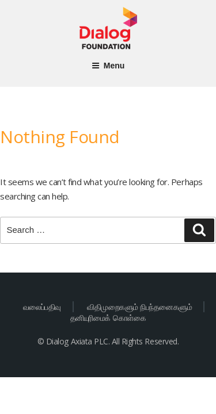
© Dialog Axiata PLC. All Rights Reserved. (108, 341)
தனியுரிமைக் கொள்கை (108, 317)
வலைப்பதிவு (42, 306)
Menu (108, 65)
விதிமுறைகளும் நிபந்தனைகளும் (139, 306)
